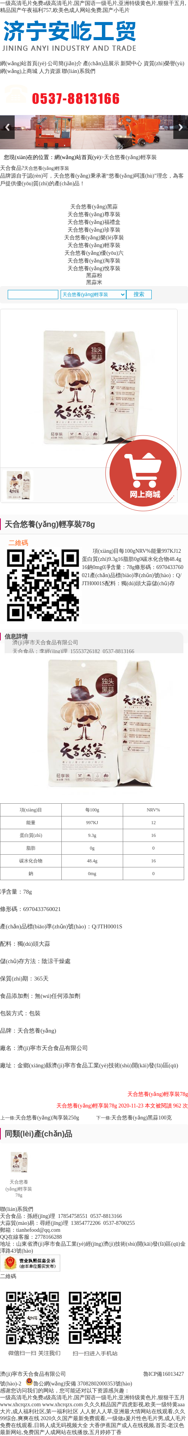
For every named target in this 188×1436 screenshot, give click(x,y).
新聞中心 (131, 63)
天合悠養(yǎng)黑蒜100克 (141, 1118)
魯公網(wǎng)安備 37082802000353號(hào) (82, 1384)
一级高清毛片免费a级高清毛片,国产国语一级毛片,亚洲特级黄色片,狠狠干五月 (92, 1397)
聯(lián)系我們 (78, 71)
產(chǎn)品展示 (101, 63)
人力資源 (50, 71)
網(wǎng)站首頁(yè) (23, 63)
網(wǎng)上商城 (18, 71)
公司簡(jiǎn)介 (64, 63)
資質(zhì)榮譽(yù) (164, 63)
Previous (7, 127)
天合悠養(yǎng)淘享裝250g (47, 1118)
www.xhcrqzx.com (20, 1404)
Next (180, 127)
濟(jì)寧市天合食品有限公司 (33, 1374)
